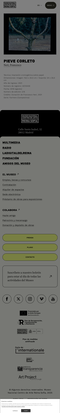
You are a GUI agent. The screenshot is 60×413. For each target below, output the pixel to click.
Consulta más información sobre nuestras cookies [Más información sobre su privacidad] (13, 407)
